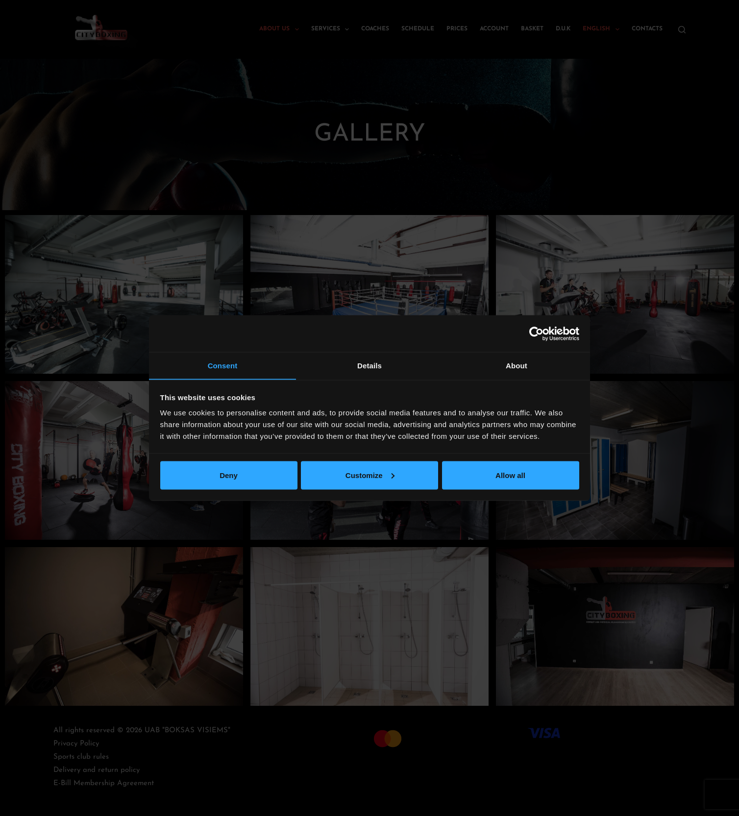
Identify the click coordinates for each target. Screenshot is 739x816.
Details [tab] (369, 365)
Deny (229, 475)
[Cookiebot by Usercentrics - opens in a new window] (536, 333)
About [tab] (516, 365)
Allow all (510, 475)
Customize (369, 475)
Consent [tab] (223, 365)
